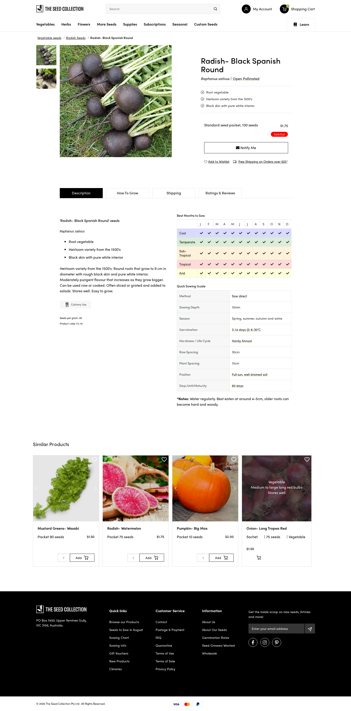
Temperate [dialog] (187, 242)
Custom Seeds (205, 24)
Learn (301, 24)
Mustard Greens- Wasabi (58, 528)
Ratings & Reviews (220, 192)
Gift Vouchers (118, 653)
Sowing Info (117, 645)
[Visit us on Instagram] (264, 642)
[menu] (215, 9)
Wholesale (209, 653)
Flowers (84, 24)
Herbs (66, 24)
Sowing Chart (119, 637)
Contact (161, 622)
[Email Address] (276, 628)
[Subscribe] (310, 628)
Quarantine (164, 645)
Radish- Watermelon (124, 528)
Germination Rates (215, 637)
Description (81, 192)
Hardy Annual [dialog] (242, 340)
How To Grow (127, 192)
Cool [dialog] (182, 233)
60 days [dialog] (237, 385)
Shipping (174, 192)
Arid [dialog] (182, 273)
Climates (115, 669)
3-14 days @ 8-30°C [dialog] (246, 329)
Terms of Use (165, 653)
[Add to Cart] (82, 558)
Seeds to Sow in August (126, 629)
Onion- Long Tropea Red (266, 528)
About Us (208, 622)
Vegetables (45, 24)
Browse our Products (124, 622)
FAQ (158, 637)
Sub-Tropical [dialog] (185, 253)
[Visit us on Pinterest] (276, 642)
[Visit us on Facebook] (252, 642)
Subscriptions (155, 24)
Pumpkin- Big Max (192, 528)
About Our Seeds (214, 629)
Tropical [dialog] (185, 264)
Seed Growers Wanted (218, 645)
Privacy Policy (165, 669)
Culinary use (75, 305)
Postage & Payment (170, 629)
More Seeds (106, 24)
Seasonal (179, 24)
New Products (119, 661)
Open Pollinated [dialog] (246, 78)
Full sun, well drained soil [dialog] (249, 374)
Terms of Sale (165, 661)
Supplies (130, 24)
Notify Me (246, 147)
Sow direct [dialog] (239, 296)
